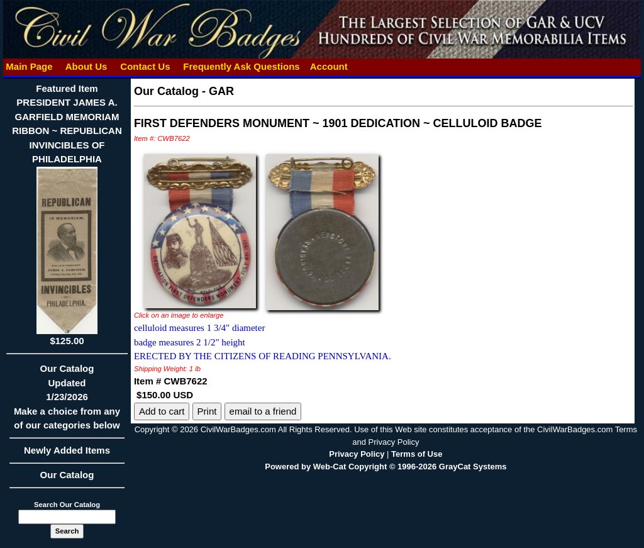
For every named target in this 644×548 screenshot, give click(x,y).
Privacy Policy (356, 454)
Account (329, 66)
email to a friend (263, 411)
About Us (86, 66)
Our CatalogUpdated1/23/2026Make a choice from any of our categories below (67, 401)
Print (207, 411)
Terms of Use (416, 454)
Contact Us (145, 66)
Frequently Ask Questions (241, 66)
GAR (221, 91)
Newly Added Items (67, 454)
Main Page (29, 66)
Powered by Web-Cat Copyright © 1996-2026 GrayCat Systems (385, 466)
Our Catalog (67, 474)
